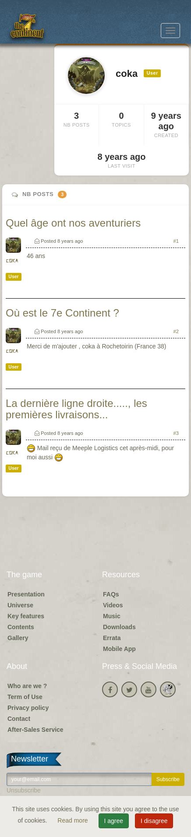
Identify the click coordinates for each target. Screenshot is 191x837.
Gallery (17, 637)
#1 (176, 241)
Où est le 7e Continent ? (62, 313)
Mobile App (119, 648)
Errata (111, 637)
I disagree (154, 820)
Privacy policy (28, 707)
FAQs (111, 594)
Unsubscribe (24, 790)
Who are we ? (27, 685)
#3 (176, 433)
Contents (20, 626)
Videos (113, 605)
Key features (25, 616)
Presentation (26, 594)
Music (111, 616)
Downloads (119, 626)
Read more (73, 820)
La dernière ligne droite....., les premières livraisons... (76, 408)
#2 (176, 331)
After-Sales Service (35, 729)
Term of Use (24, 696)
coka (12, 261)
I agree (114, 820)
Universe (20, 605)
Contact (18, 718)
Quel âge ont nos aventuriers (73, 223)
